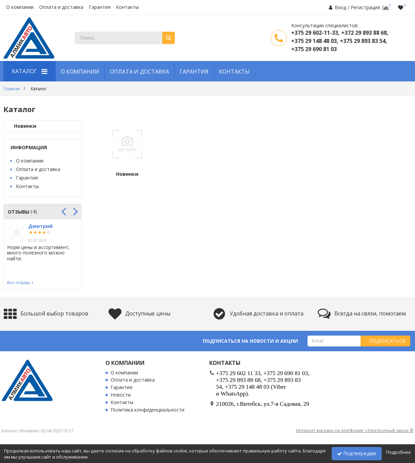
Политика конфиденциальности (147, 410)
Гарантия (100, 7)
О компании (20, 7)
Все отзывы (18, 282)
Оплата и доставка (61, 7)
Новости (121, 395)
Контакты (127, 7)
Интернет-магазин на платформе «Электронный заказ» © (354, 430)
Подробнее (398, 452)
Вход (340, 7)
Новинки (25, 126)
